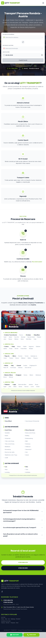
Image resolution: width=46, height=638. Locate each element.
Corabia (25, 365)
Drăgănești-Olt (34, 365)
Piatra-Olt (6, 367)
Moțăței (31, 348)
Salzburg (13, 619)
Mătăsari (24, 358)
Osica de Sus (28, 367)
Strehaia (28, 335)
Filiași (13, 346)
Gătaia (15, 386)
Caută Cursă (23, 60)
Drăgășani (18, 375)
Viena (2, 619)
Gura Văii (17, 337)
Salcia (23, 339)
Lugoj (14, 384)
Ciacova (27, 386)
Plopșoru (36, 358)
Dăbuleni (38, 346)
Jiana (5, 339)
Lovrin (33, 386)
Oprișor (10, 339)
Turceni (27, 356)
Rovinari (21, 356)
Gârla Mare (29, 339)
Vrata (36, 339)
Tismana (11, 358)
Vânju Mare (37, 335)
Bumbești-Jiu (34, 356)
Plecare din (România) (8, 34)
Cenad (38, 386)
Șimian (11, 337)
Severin (8, 622)
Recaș (37, 384)
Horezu (26, 375)
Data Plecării (6, 52)
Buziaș (21, 386)
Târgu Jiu (7, 356)
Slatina (6, 365)
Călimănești (38, 375)
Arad (17, 622)
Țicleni (6, 358)
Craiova (7, 346)
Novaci (18, 358)
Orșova (21, 335)
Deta (10, 386)
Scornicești (13, 367)
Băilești (19, 346)
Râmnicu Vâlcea (9, 375)
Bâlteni (30, 358)
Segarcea (32, 346)
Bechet (17, 348)
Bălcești (11, 377)
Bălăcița (17, 339)
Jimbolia (31, 384)
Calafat (25, 346)
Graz (6, 619)
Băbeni (32, 375)
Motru (14, 356)
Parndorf (18, 619)
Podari (11, 348)
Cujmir (6, 337)
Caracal (19, 365)
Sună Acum (31, 634)
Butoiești (23, 337)
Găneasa (21, 367)
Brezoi (6, 377)
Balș (12, 365)
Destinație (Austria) (8, 45)
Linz (9, 619)
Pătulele (39, 337)
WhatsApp (14, 634)
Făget (6, 386)
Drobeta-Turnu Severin (11, 335)
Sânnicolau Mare (23, 384)
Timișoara (7, 384)
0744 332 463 (23, 568)
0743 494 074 (23, 562)
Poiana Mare (24, 348)
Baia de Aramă (32, 337)
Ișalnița (6, 348)
